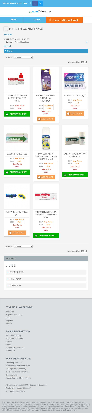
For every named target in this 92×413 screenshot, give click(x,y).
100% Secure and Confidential (18, 372)
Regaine (9, 321)
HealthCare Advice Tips (15, 348)
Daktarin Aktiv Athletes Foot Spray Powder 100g (46, 156)
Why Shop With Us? (14, 363)
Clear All (7, 46)
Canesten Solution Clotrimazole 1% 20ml (17, 98)
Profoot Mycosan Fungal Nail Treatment (46, 98)
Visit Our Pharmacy (13, 335)
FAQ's (8, 345)
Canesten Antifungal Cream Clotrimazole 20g (46, 214)
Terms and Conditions (14, 339)
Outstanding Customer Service (18, 366)
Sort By (9, 57)
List (85, 57)
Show (77, 62)
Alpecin (9, 324)
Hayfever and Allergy (14, 315)
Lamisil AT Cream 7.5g (75, 95)
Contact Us (10, 351)
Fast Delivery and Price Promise (18, 378)
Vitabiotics (10, 311)
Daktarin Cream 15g (17, 154)
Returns (9, 342)
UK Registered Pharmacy (16, 369)
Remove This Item (86, 42)
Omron (9, 317)
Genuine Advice (12, 375)
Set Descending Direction (35, 57)
